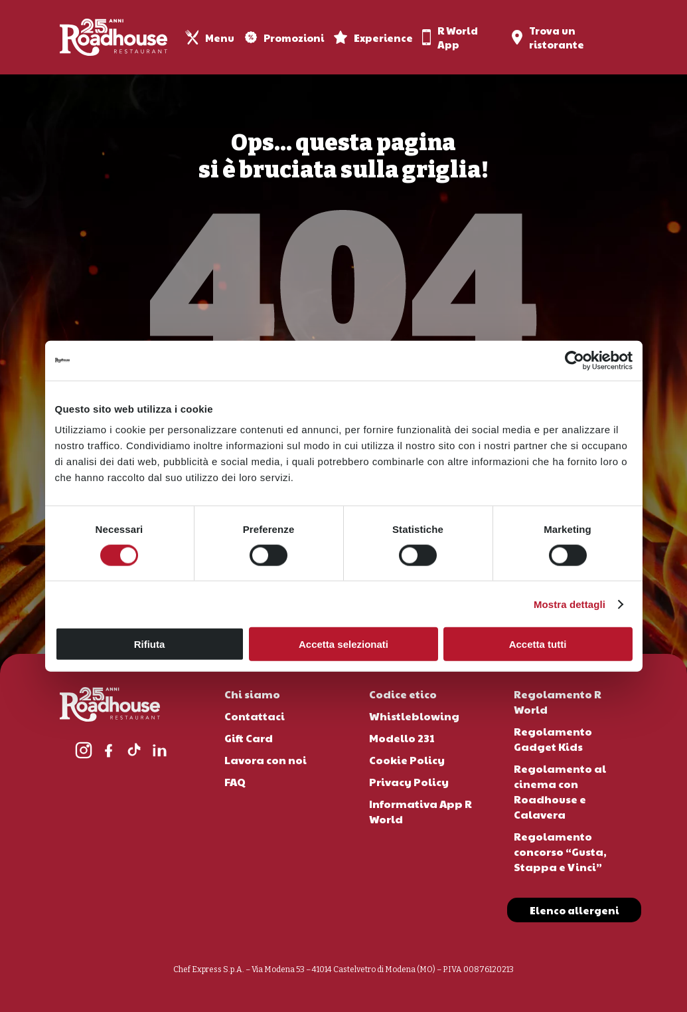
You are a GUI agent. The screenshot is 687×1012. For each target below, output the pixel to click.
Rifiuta (149, 644)
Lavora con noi (265, 759)
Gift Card (248, 738)
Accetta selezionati (343, 644)
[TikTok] (134, 750)
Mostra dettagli (569, 603)
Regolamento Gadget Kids (553, 739)
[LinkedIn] (159, 750)
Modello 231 (402, 738)
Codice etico (403, 694)
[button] (574, 910)
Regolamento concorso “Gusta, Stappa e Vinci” (560, 851)
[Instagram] (83, 750)
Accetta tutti (538, 644)
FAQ (235, 781)
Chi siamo (252, 694)
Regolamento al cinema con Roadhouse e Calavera (560, 791)
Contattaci (254, 716)
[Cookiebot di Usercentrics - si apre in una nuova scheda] (574, 360)
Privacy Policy (409, 781)
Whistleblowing (414, 716)
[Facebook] (109, 750)
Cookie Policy (407, 759)
